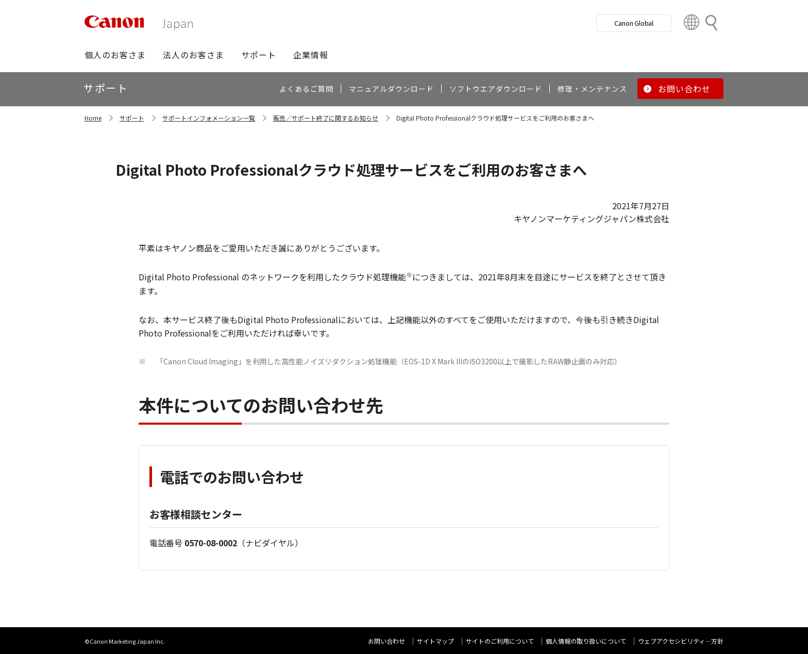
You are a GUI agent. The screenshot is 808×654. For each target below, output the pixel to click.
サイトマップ (435, 640)
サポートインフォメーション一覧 (208, 117)
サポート (132, 117)
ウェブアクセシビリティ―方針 (680, 640)
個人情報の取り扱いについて (586, 640)
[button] (115, 54)
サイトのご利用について (500, 640)
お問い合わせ (386, 640)
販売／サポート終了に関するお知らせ (325, 117)
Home (93, 117)
